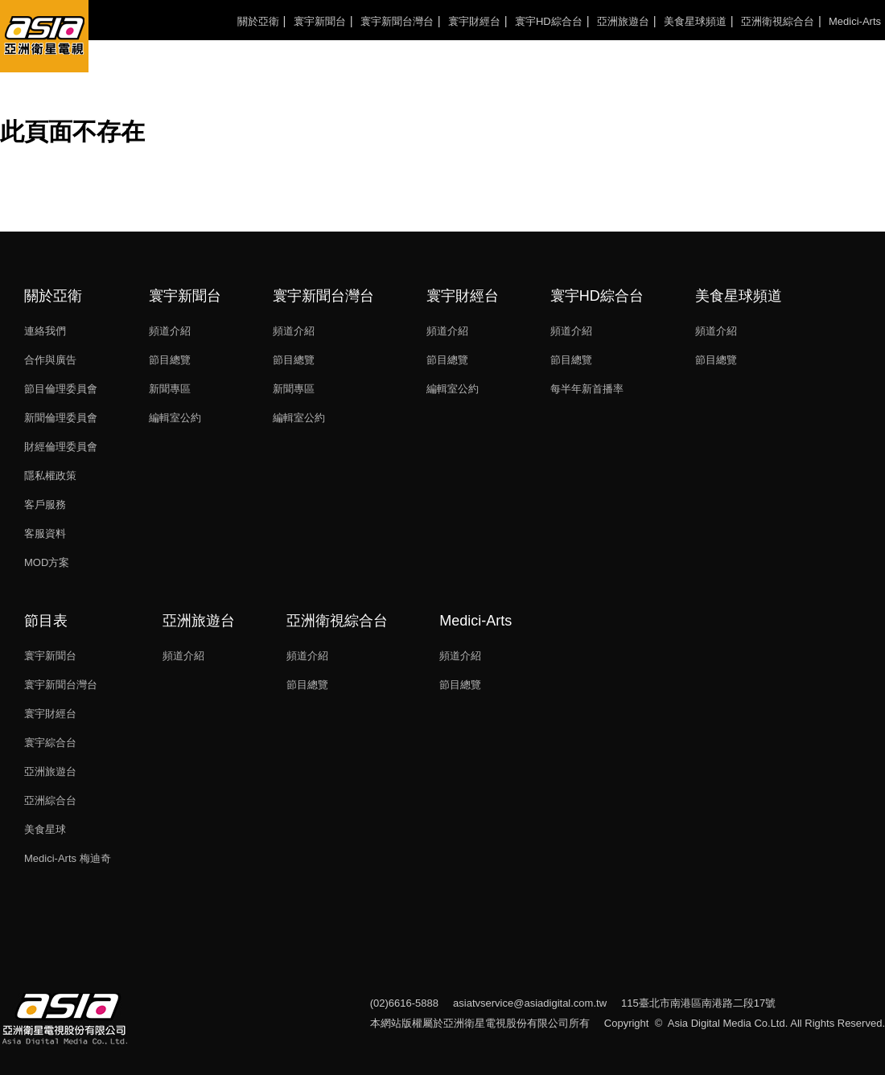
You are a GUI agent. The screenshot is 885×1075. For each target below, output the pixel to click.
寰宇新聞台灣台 (397, 21)
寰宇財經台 (474, 21)
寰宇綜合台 (50, 742)
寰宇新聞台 (320, 21)
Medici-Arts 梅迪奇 (67, 858)
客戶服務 (45, 505)
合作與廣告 (50, 360)
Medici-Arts (855, 21)
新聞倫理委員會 (60, 418)
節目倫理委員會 (60, 389)
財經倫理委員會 (60, 447)
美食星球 (45, 829)
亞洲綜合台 (50, 800)
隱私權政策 (50, 476)
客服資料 (45, 533)
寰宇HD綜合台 (548, 21)
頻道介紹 (170, 331)
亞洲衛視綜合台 (777, 21)
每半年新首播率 (587, 389)
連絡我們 (45, 331)
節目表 (46, 621)
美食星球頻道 (695, 21)
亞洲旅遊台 (623, 21)
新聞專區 (170, 389)
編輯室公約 (175, 418)
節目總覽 (170, 360)
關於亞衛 (258, 21)
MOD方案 (46, 562)
